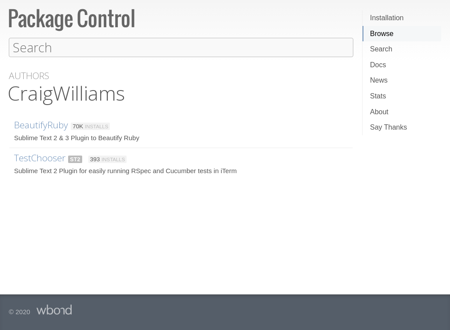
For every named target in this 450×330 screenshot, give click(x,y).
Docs (378, 65)
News (379, 80)
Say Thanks (388, 127)
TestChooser (39, 157)
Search (381, 49)
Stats (378, 96)
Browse (381, 33)
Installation (387, 18)
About (379, 112)
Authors (29, 75)
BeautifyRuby (41, 124)
